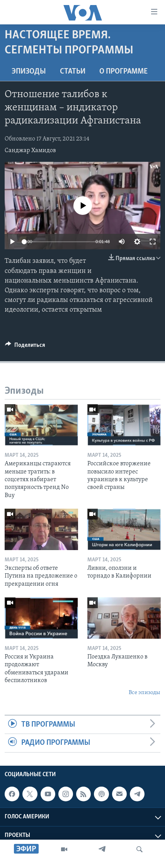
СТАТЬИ (72, 71)
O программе (123, 71)
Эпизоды (29, 71)
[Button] (25, 346)
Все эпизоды (144, 693)
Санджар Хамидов (30, 150)
